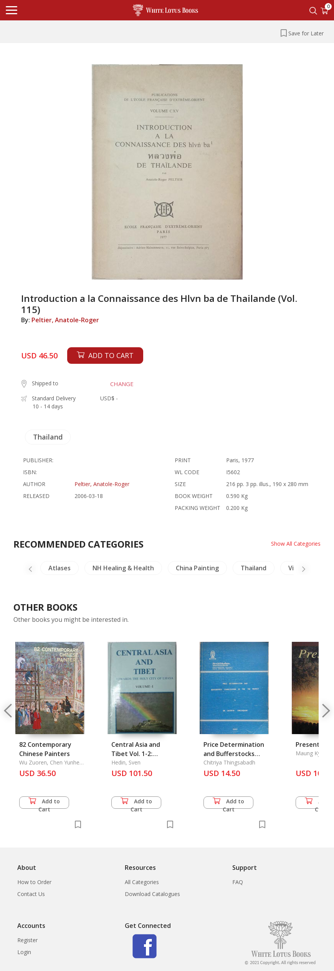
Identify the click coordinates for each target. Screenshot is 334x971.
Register (27, 940)
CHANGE (122, 384)
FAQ (237, 882)
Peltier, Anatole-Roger (65, 320)
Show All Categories (296, 543)
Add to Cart (44, 803)
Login (24, 952)
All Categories (142, 882)
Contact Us (31, 894)
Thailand (48, 436)
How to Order (34, 882)
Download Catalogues (152, 894)
